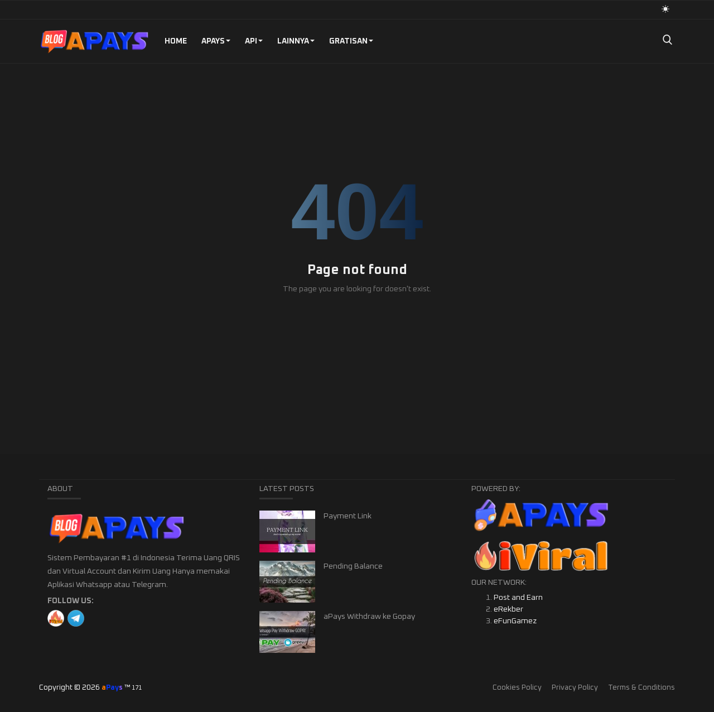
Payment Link (348, 516)
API (254, 41)
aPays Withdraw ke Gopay (369, 616)
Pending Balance (353, 566)
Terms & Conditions (641, 687)
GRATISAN (351, 41)
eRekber (508, 609)
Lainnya (296, 41)
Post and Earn (518, 598)
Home (176, 41)
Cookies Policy (517, 687)
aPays (215, 41)
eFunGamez (515, 621)
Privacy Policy (575, 687)
